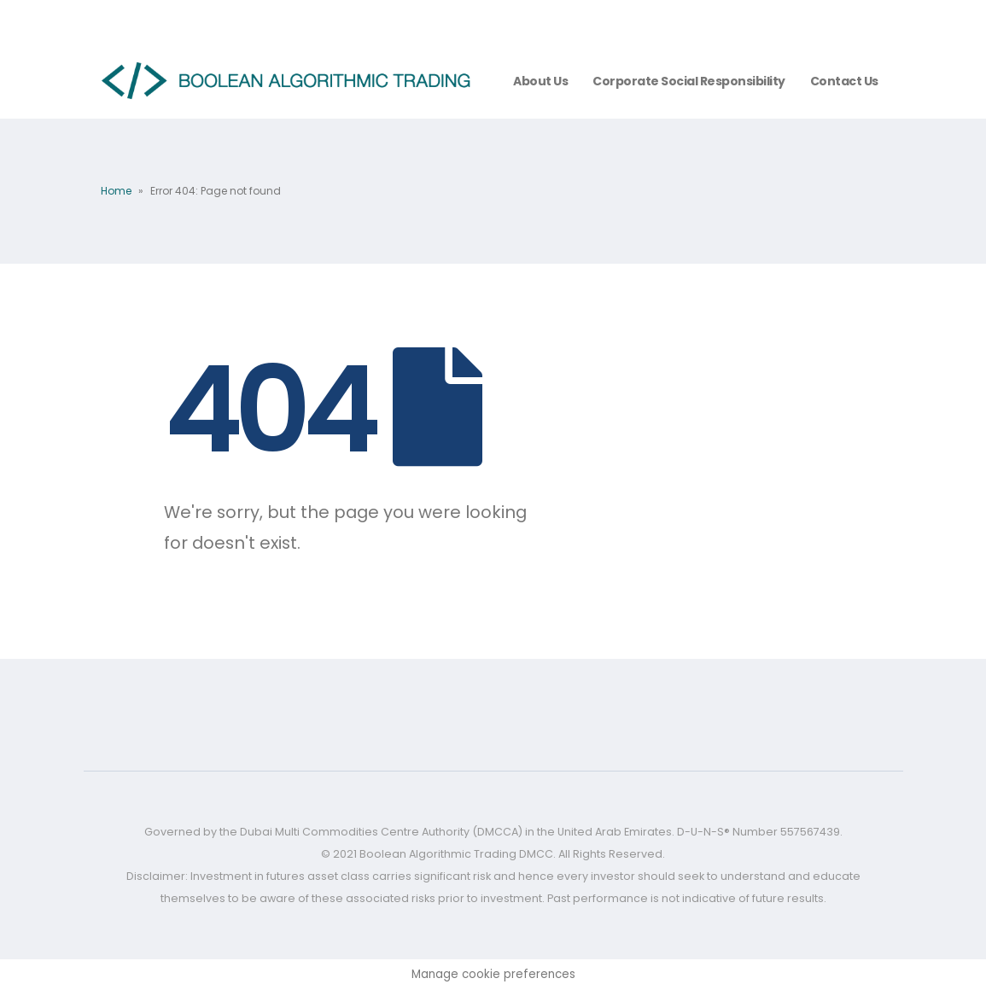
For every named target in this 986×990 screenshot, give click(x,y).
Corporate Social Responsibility (688, 81)
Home (116, 190)
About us (540, 81)
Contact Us (844, 81)
